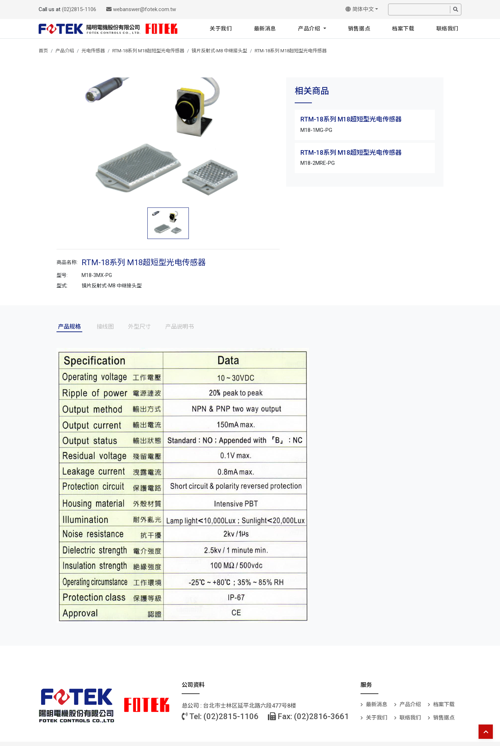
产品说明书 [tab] (179, 326)
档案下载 (403, 28)
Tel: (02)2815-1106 (220, 716)
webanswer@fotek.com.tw (141, 9)
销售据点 (359, 28)
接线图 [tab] (105, 326)
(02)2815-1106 (79, 9)
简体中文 (359, 9)
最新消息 (265, 28)
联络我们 (447, 28)
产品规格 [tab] (69, 326)
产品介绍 (310, 28)
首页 (43, 50)
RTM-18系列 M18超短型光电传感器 (148, 50)
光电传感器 (93, 50)
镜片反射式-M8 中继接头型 (219, 50)
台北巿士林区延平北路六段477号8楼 (249, 705)
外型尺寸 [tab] (139, 326)
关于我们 (221, 28)
